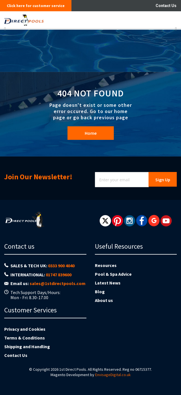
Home (91, 133)
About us (104, 300)
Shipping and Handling (27, 346)
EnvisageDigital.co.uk (113, 374)
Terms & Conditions (24, 338)
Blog (100, 291)
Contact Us (166, 5)
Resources (106, 265)
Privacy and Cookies (24, 329)
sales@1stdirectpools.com (58, 283)
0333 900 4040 (61, 265)
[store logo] (71, 19)
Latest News (108, 283)
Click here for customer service (36, 5)
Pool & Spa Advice (113, 274)
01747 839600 (58, 274)
